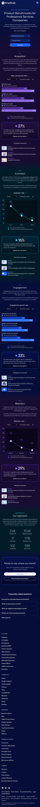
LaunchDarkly (6, 692)
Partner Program (6, 754)
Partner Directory (7, 757)
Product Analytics (7, 649)
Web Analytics (6, 651)
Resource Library (7, 713)
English (3, 796)
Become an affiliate (7, 760)
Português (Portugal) (26, 798)
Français (35, 798)
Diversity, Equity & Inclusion (10, 781)
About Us (4, 769)
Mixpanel (4, 695)
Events (3, 731)
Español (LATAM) (30, 796)
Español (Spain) (6, 798)
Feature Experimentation (9, 654)
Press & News (5, 775)
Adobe (4, 678)
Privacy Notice (15, 791)
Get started (20, 574)
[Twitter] (6, 788)
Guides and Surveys (7, 666)
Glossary (4, 733)
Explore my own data (20, 136)
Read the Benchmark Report (20, 578)
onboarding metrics (28, 177)
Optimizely (5, 698)
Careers (4, 772)
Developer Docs (6, 751)
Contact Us (5, 742)
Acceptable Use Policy (26, 791)
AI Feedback (5, 643)
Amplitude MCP (6, 646)
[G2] (9, 788)
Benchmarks (25, 9)
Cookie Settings (6, 793)
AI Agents (4, 637)
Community (5, 748)
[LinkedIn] (3, 788)
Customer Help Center (8, 745)
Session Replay (6, 663)
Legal (34, 791)
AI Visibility (5, 640)
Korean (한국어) (21, 796)
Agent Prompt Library (8, 719)
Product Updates (7, 722)
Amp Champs (6, 725)
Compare (20, 45)
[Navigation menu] (37, 3)
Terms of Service (6, 791)
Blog (3, 716)
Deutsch (4, 800)
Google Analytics (7, 681)
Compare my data (25, 79)
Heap (3, 690)
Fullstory (4, 687)
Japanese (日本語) (11, 796)
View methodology (20, 30)
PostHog (4, 704)
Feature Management (8, 657)
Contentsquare (6, 684)
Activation (5, 669)
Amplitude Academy (8, 728)
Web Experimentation (8, 660)
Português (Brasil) (15, 798)
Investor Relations (7, 778)
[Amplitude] (9, 2)
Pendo (3, 701)
